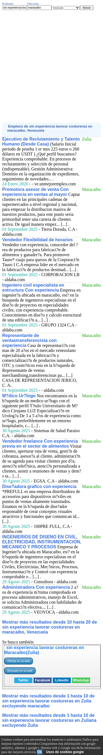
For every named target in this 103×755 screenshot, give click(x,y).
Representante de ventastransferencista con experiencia (29, 340)
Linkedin (61, 680)
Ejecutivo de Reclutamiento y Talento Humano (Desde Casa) (41, 141)
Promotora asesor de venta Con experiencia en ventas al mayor (35, 192)
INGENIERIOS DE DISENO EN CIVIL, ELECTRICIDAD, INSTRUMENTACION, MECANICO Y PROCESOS (41, 542)
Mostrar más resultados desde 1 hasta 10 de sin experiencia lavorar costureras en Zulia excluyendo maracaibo (48, 701)
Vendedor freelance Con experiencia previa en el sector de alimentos (40, 443)
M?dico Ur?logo (19, 395)
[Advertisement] (51, 66)
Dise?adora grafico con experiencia (39, 486)
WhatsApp (81, 680)
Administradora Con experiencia (36, 587)
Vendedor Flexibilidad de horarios (37, 239)
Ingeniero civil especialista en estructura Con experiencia (33, 287)
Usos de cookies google (65, 752)
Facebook (42, 680)
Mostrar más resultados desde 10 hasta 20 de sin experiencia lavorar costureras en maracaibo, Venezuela (49, 627)
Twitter (23, 680)
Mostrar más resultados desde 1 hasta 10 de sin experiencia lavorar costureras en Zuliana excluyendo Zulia (49, 720)
